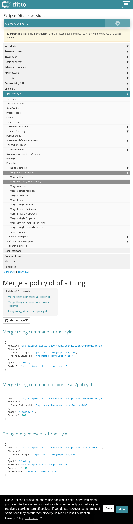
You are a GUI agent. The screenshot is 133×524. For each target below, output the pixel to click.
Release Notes (66, 51)
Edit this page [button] (15, 320)
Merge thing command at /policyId (29, 296)
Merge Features (18, 200)
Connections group (16, 144)
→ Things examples (67, 168)
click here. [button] (31, 518)
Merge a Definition (19, 195)
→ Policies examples (67, 236)
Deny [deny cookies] (109, 508)
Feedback (10, 267)
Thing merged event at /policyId (27, 311)
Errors (9, 117)
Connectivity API (66, 83)
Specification (13, 108)
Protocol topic (13, 112)
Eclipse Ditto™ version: (24, 15)
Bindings (10, 158)
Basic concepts (66, 62)
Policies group (13, 135)
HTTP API (66, 78)
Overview (11, 99)
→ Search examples (16, 245)
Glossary (10, 261)
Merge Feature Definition (23, 209)
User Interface (13, 251)
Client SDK (66, 88)
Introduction (66, 46)
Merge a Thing (17, 177)
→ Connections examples (67, 241)
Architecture (66, 73)
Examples (11, 163)
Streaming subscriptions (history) (23, 154)
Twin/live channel (15, 103)
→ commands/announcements (67, 140)
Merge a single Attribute (22, 190)
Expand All (23, 271)
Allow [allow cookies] (121, 509)
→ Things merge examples (67, 172)
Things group (13, 122)
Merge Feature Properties (23, 213)
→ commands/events (67, 126)
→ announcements (67, 149)
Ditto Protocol (66, 94)
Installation (66, 57)
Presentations (13, 256)
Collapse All (9, 271)
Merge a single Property (22, 218)
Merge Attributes (18, 186)
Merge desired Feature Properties (27, 222)
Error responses (18, 232)
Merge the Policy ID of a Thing (25, 181)
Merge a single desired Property (26, 227)
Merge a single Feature (22, 204)
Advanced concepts (66, 67)
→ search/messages (67, 131)
